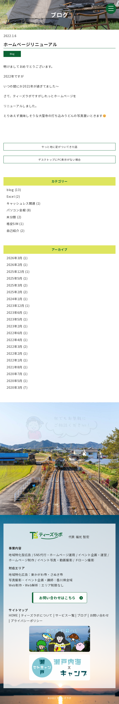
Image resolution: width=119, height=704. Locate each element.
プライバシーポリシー (27, 620)
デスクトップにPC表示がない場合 (59, 159)
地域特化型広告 (20, 555)
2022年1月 (14, 360)
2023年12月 (15, 305)
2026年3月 (14, 258)
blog (12, 53)
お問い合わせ (99, 615)
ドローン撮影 (84, 560)
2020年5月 (14, 381)
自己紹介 (13, 230)
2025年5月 (14, 278)
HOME (13, 615)
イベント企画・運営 (92, 555)
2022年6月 (14, 333)
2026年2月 (14, 264)
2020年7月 (14, 374)
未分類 (11, 217)
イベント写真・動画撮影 (54, 560)
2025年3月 (14, 285)
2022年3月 (14, 346)
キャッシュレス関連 (21, 203)
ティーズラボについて (36, 615)
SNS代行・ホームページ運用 (54, 555)
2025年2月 (14, 292)
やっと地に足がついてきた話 (59, 147)
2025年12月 (15, 271)
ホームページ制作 (21, 560)
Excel (11, 196)
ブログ (82, 615)
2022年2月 (14, 353)
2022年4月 (14, 340)
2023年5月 (14, 319)
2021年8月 (14, 367)
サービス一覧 (64, 615)
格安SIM (12, 224)
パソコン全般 (16, 210)
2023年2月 (14, 326)
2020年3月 (14, 387)
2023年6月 (14, 312)
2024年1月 (14, 299)
